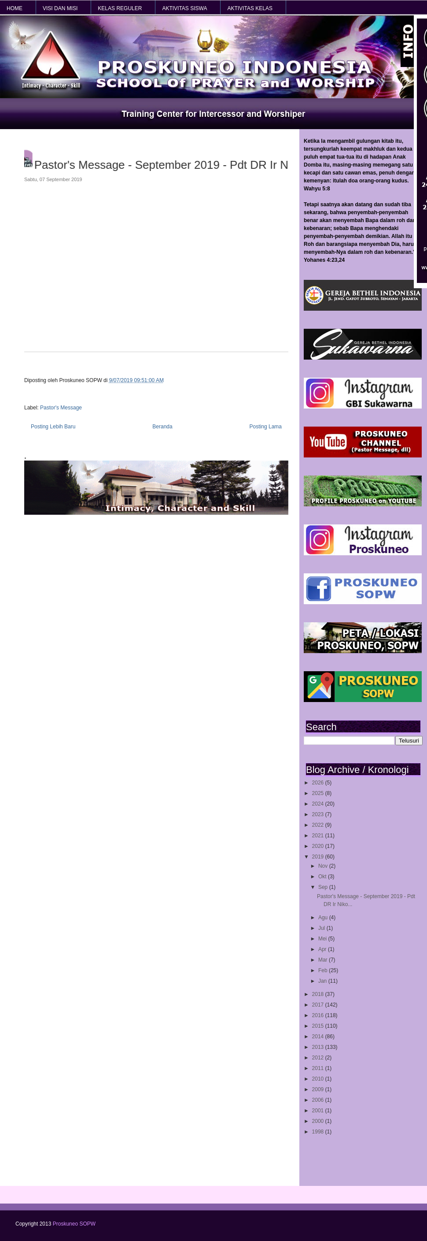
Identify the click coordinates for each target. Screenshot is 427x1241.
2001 (318, 1110)
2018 (318, 994)
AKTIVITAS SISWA (184, 8)
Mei (323, 939)
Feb (323, 970)
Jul (322, 928)
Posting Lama (266, 427)
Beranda (162, 427)
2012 (318, 1058)
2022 (318, 825)
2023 (318, 814)
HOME (14, 8)
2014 (318, 1036)
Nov (323, 866)
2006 (318, 1100)
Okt (323, 876)
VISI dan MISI (60, 8)
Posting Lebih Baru (53, 427)
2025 (318, 793)
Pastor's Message (61, 408)
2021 (318, 835)
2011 (318, 1068)
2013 (318, 1047)
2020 (318, 846)
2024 (318, 804)
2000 (318, 1121)
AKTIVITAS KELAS (249, 8)
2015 (318, 1026)
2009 (318, 1089)
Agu (323, 917)
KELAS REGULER (120, 8)
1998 (318, 1132)
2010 (318, 1079)
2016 (318, 1015)
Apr (323, 949)
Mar (323, 960)
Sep (323, 887)
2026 (318, 783)
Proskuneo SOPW (74, 1224)
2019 (318, 857)
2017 (318, 1005)
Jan (323, 981)
